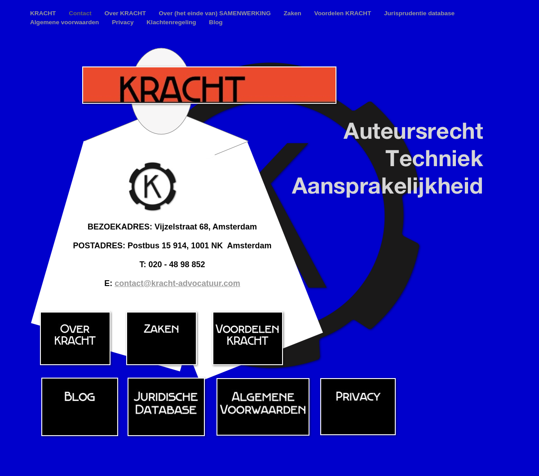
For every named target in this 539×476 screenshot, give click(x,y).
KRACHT (43, 13)
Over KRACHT (126, 13)
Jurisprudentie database (419, 13)
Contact (81, 13)
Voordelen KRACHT (343, 13)
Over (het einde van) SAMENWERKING (215, 13)
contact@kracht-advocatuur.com (177, 283)
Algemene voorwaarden (65, 22)
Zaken (293, 13)
